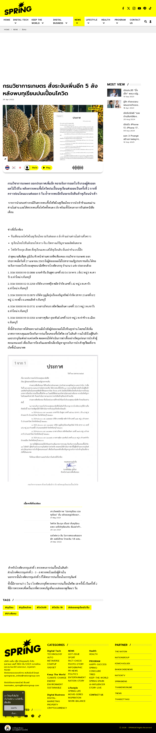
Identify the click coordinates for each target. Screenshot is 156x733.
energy (51, 681)
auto (50, 657)
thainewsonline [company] (124, 687)
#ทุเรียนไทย (25, 607)
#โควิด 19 (57, 607)
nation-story (76, 680)
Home (6, 29)
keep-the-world (98, 677)
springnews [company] (122, 681)
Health (92, 650)
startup (51, 664)
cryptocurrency (57, 708)
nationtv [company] (120, 675)
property (52, 704)
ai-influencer (97, 684)
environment (55, 684)
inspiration (74, 697)
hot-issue (74, 654)
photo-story (76, 664)
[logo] (18, 8)
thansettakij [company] (123, 699)
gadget (51, 667)
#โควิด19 (41, 607)
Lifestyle (73, 687)
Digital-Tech (54, 650)
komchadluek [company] (123, 663)
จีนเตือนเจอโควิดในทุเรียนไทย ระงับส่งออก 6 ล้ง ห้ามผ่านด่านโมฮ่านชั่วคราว (51, 236)
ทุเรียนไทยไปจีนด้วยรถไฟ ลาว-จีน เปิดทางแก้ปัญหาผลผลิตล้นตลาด (46, 243)
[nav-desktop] (7, 19)
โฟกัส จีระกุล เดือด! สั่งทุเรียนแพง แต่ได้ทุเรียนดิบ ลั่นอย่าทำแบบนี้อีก (47, 249)
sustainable (54, 687)
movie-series (75, 694)
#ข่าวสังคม (10, 613)
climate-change (56, 677)
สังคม (24, 29)
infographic (75, 667)
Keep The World (56, 674)
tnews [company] (118, 693)
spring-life (74, 691)
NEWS (15, 29)
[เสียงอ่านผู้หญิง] (32, 167)
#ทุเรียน (9, 607)
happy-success (98, 664)
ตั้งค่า (14, 713)
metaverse (53, 660)
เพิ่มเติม (7, 702)
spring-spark (96, 681)
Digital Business (56, 694)
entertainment (77, 677)
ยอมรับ (14, 708)
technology (54, 654)
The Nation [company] (121, 651)
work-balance (76, 701)
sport (71, 657)
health (93, 654)
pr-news (73, 670)
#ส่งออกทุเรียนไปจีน (78, 607)
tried (92, 674)
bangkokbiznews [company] (125, 669)
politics (73, 674)
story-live (95, 687)
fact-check (75, 660)
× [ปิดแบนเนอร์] (22, 693)
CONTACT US (96, 694)
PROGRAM (94, 661)
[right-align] (145, 21)
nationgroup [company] (123, 657)
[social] (123, 8)
